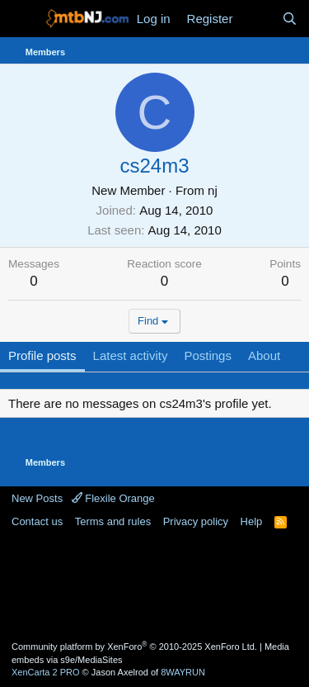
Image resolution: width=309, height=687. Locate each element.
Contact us (37, 521)
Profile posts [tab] (42, 355)
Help (252, 521)
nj (213, 190)
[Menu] (22, 19)
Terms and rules (113, 521)
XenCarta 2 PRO (46, 672)
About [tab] (264, 355)
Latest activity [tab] (130, 355)
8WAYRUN (183, 672)
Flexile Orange (113, 498)
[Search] (290, 18)
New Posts (37, 498)
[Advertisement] (155, 583)
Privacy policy (195, 521)
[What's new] (257, 18)
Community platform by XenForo (134, 646)
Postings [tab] (208, 355)
